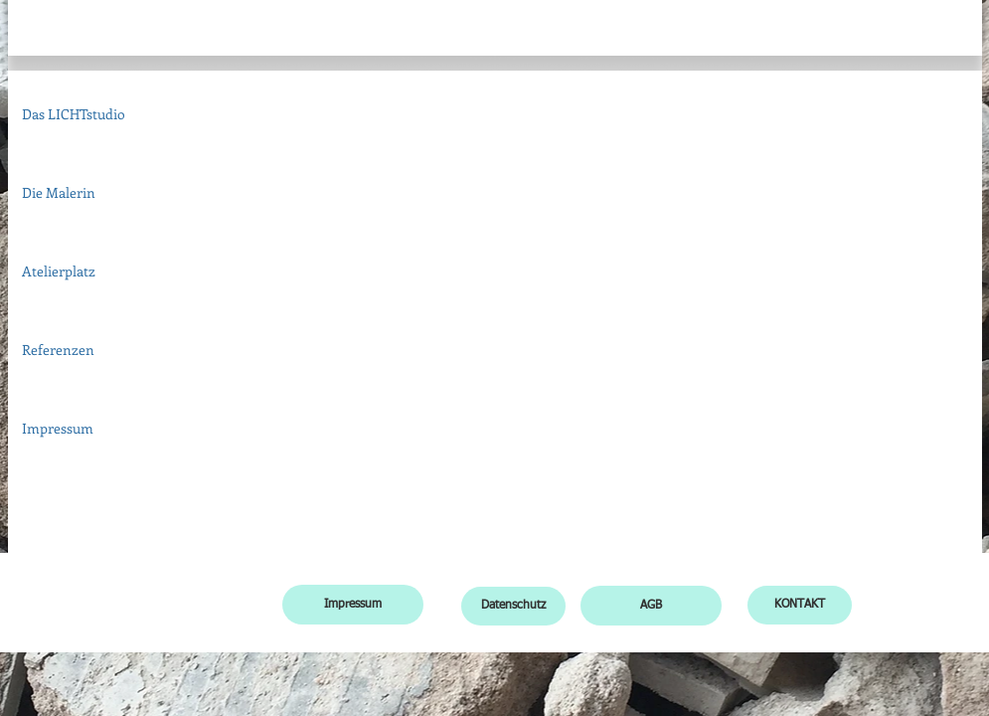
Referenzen (58, 349)
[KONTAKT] (799, 605)
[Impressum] (352, 605)
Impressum (57, 428)
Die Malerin (58, 192)
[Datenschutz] (513, 606)
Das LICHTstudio (73, 113)
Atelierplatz (58, 271)
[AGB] (651, 606)
